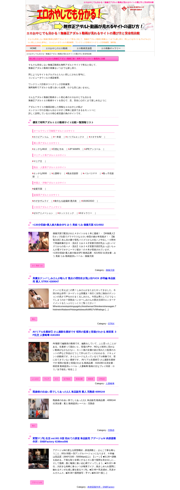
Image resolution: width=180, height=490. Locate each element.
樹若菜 (90, 379)
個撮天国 (110, 270)
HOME (33, 48)
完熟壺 (111, 430)
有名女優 (79, 379)
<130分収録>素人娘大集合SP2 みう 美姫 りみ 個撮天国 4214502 (68, 224)
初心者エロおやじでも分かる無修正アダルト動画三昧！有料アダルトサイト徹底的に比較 (67, 59)
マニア (46, 379)
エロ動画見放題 (84, 48)
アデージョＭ (37, 482)
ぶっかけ (35, 379)
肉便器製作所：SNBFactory (100, 487)
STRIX (111, 323)
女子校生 (67, 379)
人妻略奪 (110, 383)
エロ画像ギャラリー (111, 48)
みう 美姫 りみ (37, 266)
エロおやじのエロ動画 (56, 48)
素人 (33, 319)
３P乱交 (102, 379)
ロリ (56, 379)
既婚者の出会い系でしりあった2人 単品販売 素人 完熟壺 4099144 (69, 391)
